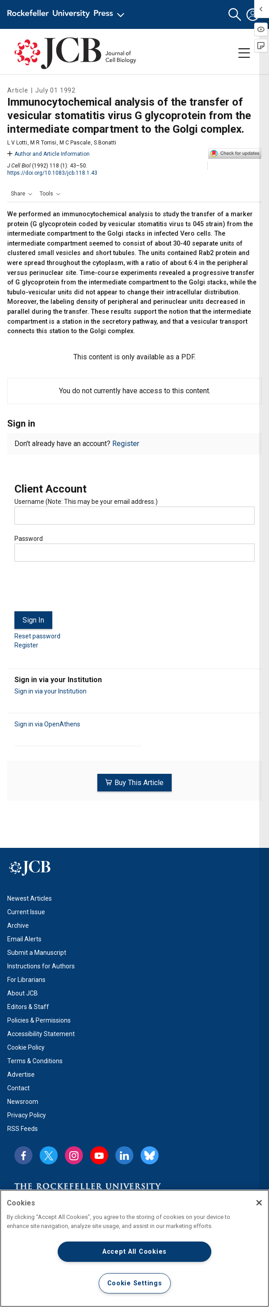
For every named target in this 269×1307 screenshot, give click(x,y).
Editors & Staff (28, 1006)
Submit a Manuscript (36, 952)
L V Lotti (17, 143)
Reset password (37, 636)
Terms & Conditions (35, 1061)
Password (28, 538)
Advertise (21, 1074)
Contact (18, 1088)
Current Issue (26, 912)
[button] (234, 14)
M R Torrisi (43, 143)
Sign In (33, 620)
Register (125, 443)
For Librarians (26, 979)
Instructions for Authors (41, 966)
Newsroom (22, 1101)
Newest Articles (29, 898)
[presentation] (82, 590)
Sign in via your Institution (50, 691)
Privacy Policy (26, 1115)
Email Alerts (24, 939)
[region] (134, 1248)
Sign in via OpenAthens (47, 724)
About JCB (22, 993)
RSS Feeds (22, 1128)
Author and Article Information (48, 154)
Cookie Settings (134, 1283)
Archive (18, 925)
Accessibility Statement (41, 1033)
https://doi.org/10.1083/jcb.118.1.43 (52, 173)
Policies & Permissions (39, 1020)
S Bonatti (105, 143)
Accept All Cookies (134, 1252)
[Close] (259, 1203)
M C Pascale (75, 143)
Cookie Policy (26, 1047)
